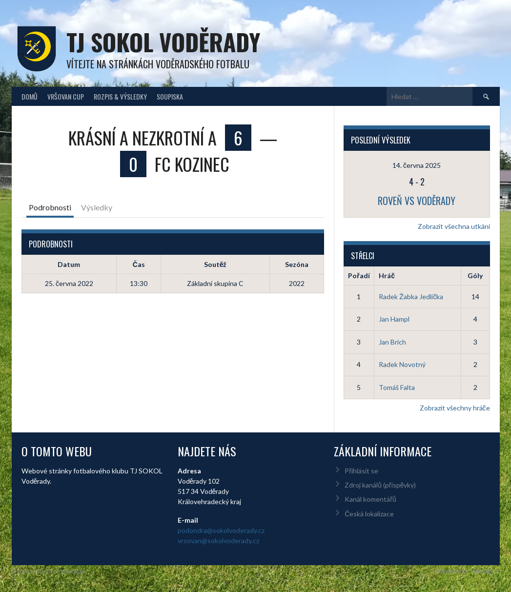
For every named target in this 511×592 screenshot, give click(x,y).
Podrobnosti (50, 207)
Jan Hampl (394, 319)
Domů (29, 96)
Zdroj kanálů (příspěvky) (380, 485)
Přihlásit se (361, 471)
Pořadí (358, 275)
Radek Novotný (402, 364)
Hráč (387, 275)
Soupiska (170, 96)
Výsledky (96, 207)
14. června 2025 (416, 165)
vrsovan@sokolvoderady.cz (218, 540)
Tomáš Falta (397, 387)
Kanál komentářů (370, 499)
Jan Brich (392, 342)
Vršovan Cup (65, 96)
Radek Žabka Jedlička (411, 296)
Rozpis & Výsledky (120, 96)
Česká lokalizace (369, 514)
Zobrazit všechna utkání (454, 226)
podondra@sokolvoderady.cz (221, 530)
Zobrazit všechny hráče (455, 408)
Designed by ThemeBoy (467, 571)
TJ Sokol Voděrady (163, 41)
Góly (475, 275)
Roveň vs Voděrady (416, 200)
